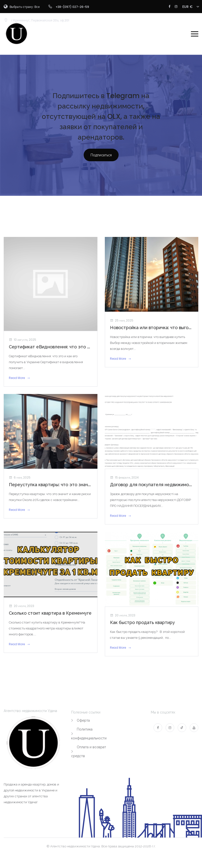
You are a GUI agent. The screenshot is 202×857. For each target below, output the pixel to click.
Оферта (83, 720)
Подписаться (101, 155)
